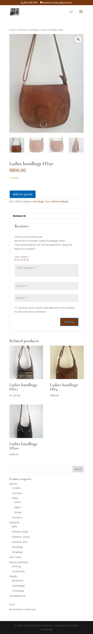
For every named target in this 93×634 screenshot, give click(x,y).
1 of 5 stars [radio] (16, 260)
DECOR (13, 484)
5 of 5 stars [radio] (28, 260)
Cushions (17, 493)
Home (12, 29)
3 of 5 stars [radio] (22, 260)
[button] (78, 39)
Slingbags (17, 552)
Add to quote (22, 194)
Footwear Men (20, 541)
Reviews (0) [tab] (19, 215)
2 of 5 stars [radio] (19, 260)
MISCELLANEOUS (18, 562)
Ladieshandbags (59, 201)
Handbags (34, 29)
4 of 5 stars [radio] (25, 260)
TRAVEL (13, 576)
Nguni (17, 507)
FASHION (22, 29)
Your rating (22, 256)
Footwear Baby (20, 531)
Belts (14, 526)
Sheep (17, 512)
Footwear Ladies (21, 536)
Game (17, 502)
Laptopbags (18, 585)
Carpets (16, 487)
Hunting (16, 566)
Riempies (17, 517)
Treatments (18, 571)
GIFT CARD (15, 557)
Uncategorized (17, 595)
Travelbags (18, 590)
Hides (15, 498)
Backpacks (17, 580)
